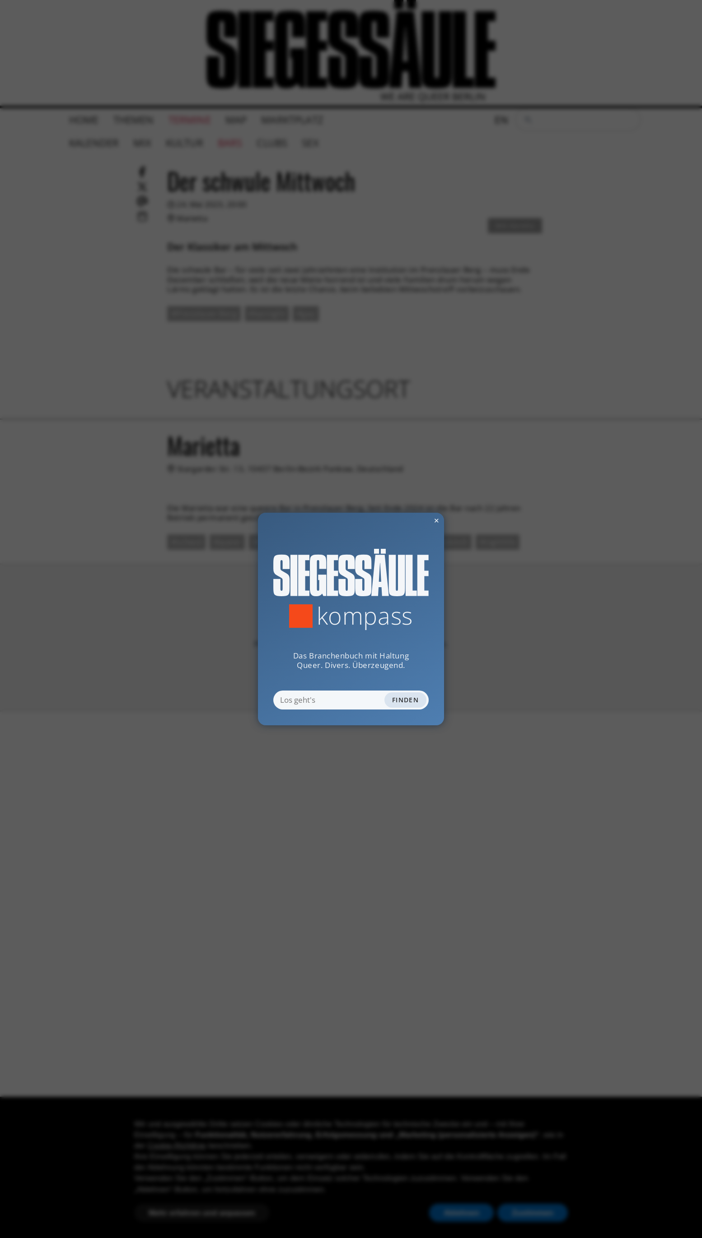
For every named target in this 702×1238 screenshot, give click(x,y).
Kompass (365, 616)
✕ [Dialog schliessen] (414, 520)
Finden (405, 700)
